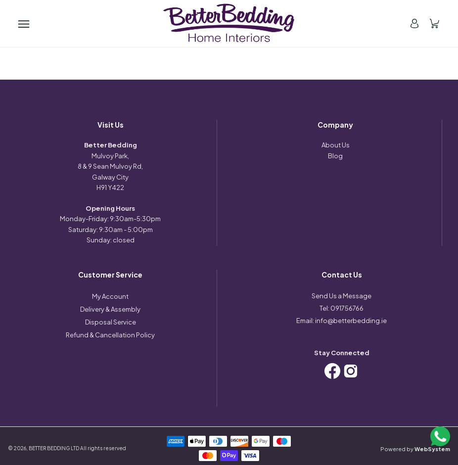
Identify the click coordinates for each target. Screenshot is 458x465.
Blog (335, 156)
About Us (335, 145)
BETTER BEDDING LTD (54, 448)
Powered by (415, 449)
